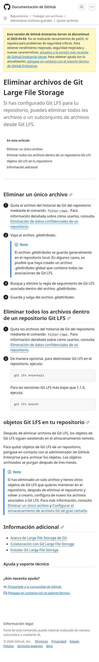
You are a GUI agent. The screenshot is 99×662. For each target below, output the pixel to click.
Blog (49, 646)
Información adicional (33, 526)
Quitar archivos (67, 21)
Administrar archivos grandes (31, 21)
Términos (41, 641)
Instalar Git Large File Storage (34, 550)
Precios (8, 646)
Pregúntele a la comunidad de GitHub (32, 587)
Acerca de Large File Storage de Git (38, 538)
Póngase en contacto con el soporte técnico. (36, 593)
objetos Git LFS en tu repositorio (46, 422)
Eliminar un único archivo (38, 194)
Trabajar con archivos (48, 16)
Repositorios (19, 16)
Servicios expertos (30, 646)
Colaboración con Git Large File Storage (42, 544)
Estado (74, 641)
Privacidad (58, 641)
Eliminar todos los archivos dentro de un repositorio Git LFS (46, 315)
